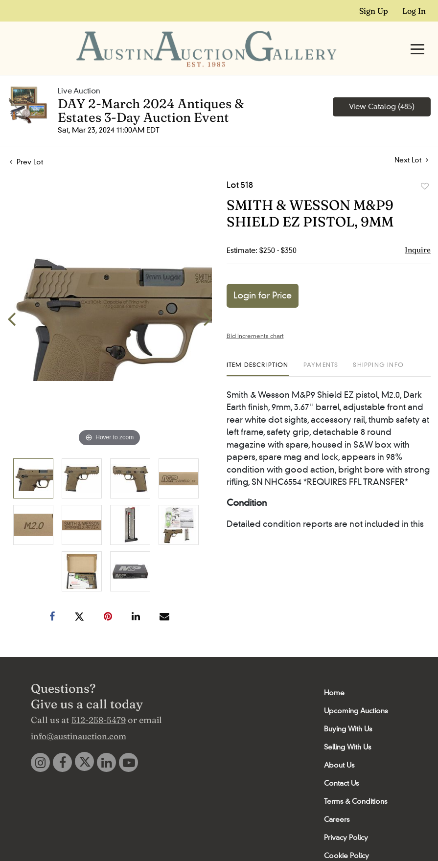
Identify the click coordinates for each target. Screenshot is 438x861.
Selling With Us (347, 729)
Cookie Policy (346, 838)
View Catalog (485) (382, 89)
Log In (414, 11)
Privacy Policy (346, 820)
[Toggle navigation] (417, 40)
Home (334, 675)
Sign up (373, 11)
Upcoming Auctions (356, 693)
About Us (339, 747)
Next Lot (411, 142)
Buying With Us (348, 711)
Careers (336, 801)
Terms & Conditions (355, 783)
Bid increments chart (255, 318)
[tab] (258, 351)
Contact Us (341, 765)
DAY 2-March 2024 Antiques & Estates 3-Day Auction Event (151, 93)
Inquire (418, 232)
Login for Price (262, 277)
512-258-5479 (98, 702)
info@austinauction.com (78, 718)
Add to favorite (425, 168)
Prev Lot (26, 144)
